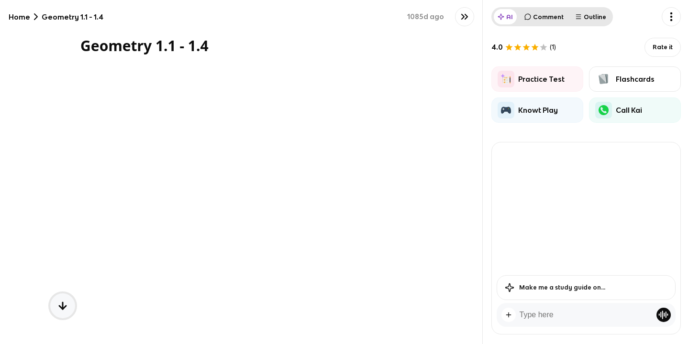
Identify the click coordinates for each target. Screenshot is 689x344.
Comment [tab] (544, 17)
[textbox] (586, 315)
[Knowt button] (464, 16)
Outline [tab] (590, 17)
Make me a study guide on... (555, 287)
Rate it (663, 47)
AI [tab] (505, 17)
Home (19, 17)
